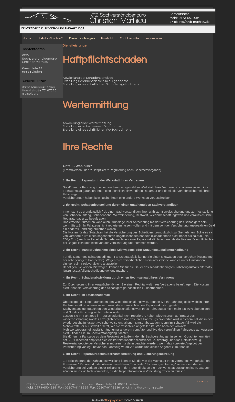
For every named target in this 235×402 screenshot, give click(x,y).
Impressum (203, 381)
